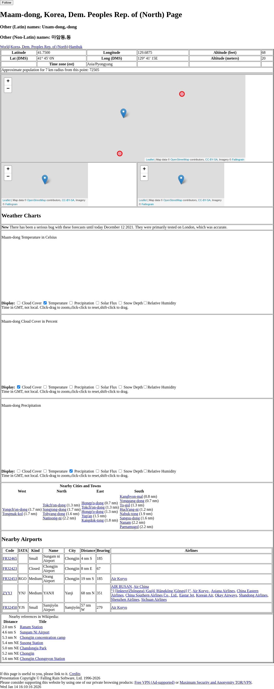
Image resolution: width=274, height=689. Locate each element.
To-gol (125, 505)
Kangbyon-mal (131, 496)
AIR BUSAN (121, 586)
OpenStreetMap (180, 159)
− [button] (8, 88)
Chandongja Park (33, 648)
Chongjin (27, 653)
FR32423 (10, 568)
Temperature (58, 303)
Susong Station (31, 643)
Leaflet (150, 159)
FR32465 (10, 558)
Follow (6, 2)
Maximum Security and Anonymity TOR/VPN (216, 682)
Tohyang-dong (54, 514)
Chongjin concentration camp (42, 637)
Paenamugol (129, 527)
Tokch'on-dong (54, 505)
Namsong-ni (52, 518)
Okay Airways (226, 595)
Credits (74, 674)
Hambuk (75, 47)
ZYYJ (7, 593)
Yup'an (86, 516)
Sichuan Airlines (154, 599)
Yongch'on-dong (14, 509)
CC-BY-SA (211, 159)
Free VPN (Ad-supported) (154, 682)
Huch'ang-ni (129, 509)
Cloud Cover (32, 303)
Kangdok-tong (92, 520)
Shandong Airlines (253, 595)
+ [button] (8, 81)
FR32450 (10, 607)
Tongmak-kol (12, 514)
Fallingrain (238, 159)
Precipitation (84, 303)
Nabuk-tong (129, 514)
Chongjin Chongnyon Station (42, 659)
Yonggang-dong (132, 501)
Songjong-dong (54, 509)
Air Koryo (119, 579)
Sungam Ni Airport (35, 632)
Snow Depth (133, 303)
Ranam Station (31, 627)
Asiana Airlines (223, 591)
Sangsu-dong (130, 518)
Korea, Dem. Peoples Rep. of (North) (39, 47)
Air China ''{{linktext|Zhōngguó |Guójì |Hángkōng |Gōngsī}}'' (151, 588)
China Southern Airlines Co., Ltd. (151, 595)
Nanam (125, 522)
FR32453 (10, 579)
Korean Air (204, 595)
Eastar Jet (186, 595)
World (5, 47)
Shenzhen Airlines (125, 599)
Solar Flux (109, 303)
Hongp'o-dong (92, 503)
